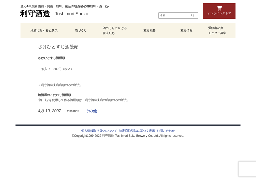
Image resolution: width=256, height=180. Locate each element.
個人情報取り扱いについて (99, 130)
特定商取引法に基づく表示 (137, 130)
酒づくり (81, 30)
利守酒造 (35, 13)
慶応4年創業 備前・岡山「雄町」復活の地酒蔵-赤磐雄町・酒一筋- (64, 6)
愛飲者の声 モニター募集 (217, 30)
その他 (91, 111)
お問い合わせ (166, 130)
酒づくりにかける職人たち (115, 30)
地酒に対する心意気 (44, 30)
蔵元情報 (186, 30)
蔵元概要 (150, 30)
